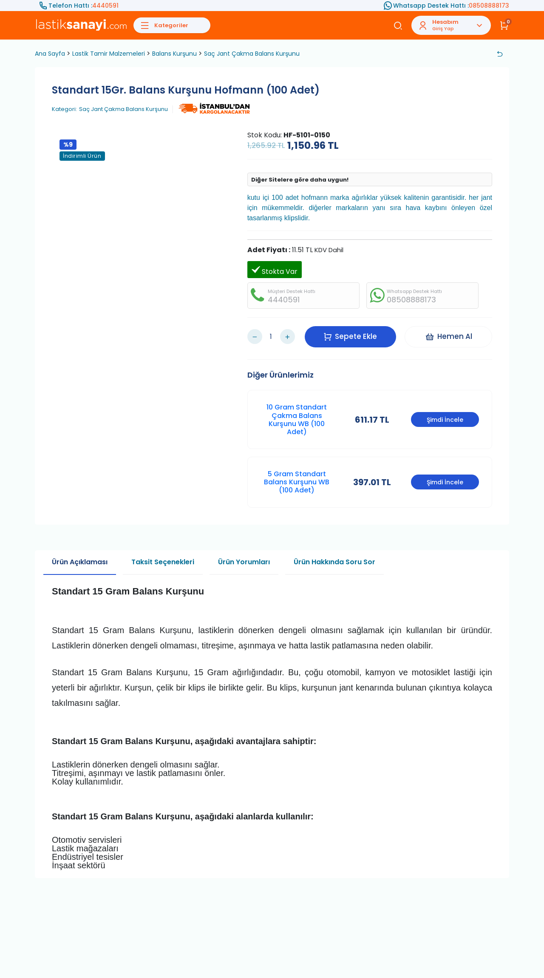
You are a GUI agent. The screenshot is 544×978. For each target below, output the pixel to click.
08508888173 (489, 5)
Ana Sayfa (50, 54)
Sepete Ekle (350, 336)
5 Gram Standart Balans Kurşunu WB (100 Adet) (296, 482)
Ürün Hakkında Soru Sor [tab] (334, 562)
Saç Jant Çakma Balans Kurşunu (252, 54)
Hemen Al (448, 336)
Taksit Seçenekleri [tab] (162, 562)
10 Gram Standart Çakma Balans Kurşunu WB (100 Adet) (296, 419)
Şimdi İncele (445, 419)
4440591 (105, 5)
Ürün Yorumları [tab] (244, 562)
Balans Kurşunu (174, 54)
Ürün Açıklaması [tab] (80, 562)
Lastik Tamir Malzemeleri (108, 54)
